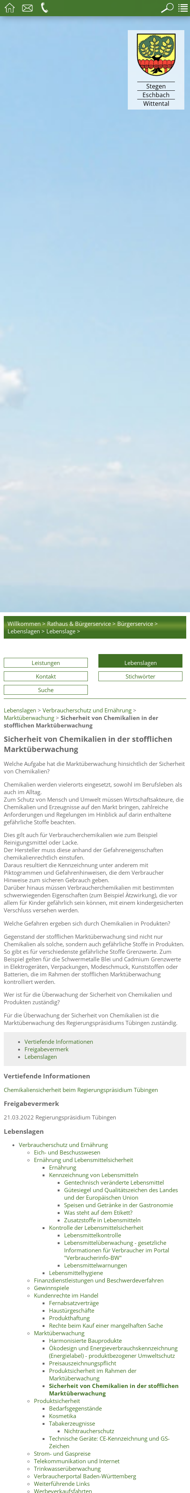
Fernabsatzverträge (74, 1303)
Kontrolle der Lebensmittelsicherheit (96, 1227)
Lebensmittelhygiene (76, 1272)
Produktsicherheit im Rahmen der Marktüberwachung (92, 1374)
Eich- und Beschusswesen (67, 1152)
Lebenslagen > (26, 631)
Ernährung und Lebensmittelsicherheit (83, 1160)
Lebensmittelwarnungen (95, 1265)
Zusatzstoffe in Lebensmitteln (102, 1220)
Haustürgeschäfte (71, 1310)
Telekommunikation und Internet (77, 1461)
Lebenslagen (140, 662)
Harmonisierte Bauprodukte (85, 1340)
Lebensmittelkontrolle (92, 1235)
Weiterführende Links (62, 1483)
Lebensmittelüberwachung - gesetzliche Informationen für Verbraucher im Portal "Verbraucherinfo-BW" (116, 1250)
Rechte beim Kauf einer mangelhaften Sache (106, 1325)
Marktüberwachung (29, 717)
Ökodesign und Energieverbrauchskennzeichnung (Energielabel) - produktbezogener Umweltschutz (113, 1351)
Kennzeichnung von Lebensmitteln (93, 1175)
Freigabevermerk (47, 1049)
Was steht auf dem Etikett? (98, 1212)
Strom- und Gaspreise (62, 1453)
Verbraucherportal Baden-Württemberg (85, 1476)
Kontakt (46, 676)
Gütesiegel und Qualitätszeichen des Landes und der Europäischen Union (121, 1193)
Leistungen (46, 662)
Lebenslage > (63, 631)
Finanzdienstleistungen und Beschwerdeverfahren (99, 1280)
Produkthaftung (69, 1318)
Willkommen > (27, 623)
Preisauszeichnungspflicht (82, 1363)
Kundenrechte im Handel (66, 1295)
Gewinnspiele (51, 1288)
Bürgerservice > (137, 623)
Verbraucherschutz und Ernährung (87, 710)
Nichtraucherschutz (89, 1431)
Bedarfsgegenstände (75, 1408)
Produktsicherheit (57, 1401)
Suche (46, 690)
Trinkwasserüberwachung (67, 1468)
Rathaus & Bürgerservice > (81, 623)
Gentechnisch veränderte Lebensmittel (114, 1182)
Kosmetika (62, 1416)
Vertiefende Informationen (59, 1041)
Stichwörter (140, 676)
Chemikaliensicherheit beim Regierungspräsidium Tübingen (81, 1089)
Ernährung (62, 1167)
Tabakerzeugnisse (72, 1423)
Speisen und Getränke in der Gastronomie (118, 1205)
